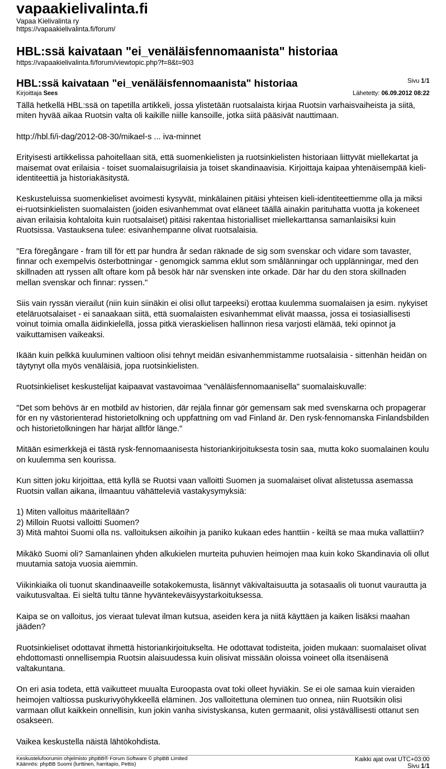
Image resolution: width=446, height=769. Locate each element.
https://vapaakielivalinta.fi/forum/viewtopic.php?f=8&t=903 (104, 63)
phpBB (97, 758)
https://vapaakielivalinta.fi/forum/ (65, 29)
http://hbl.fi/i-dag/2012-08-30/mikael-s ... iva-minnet (108, 136)
